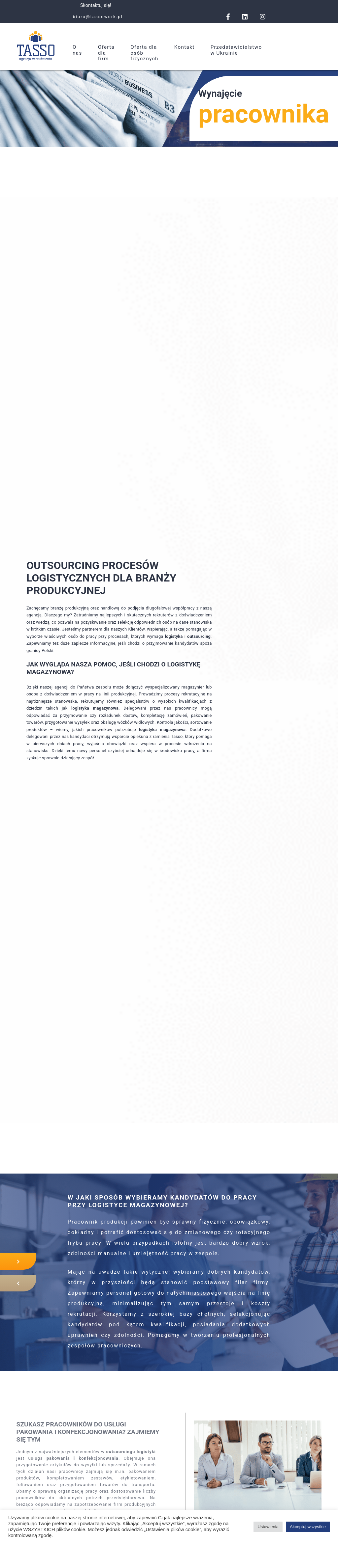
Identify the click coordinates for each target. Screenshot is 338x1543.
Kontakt (184, 47)
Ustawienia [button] (268, 1526)
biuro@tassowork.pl (98, 16)
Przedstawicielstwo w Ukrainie (236, 50)
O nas (77, 50)
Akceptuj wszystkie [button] (308, 1526)
